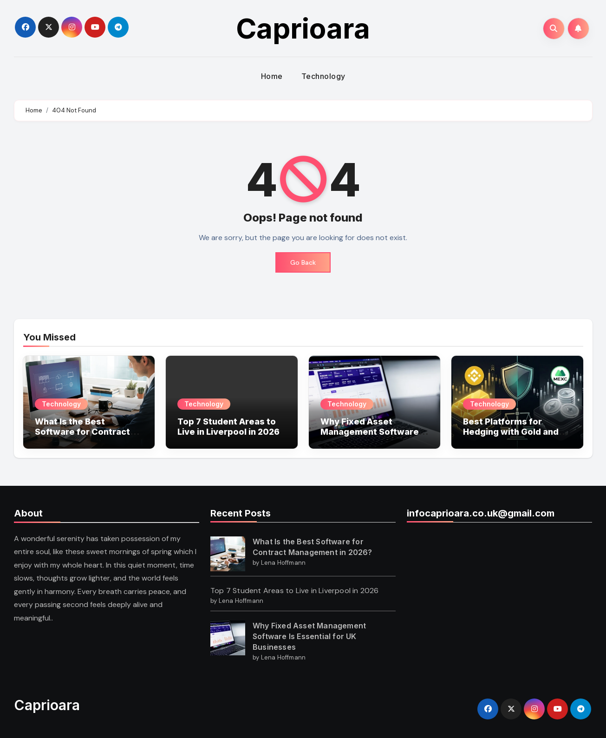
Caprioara (303, 28)
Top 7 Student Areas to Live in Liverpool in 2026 (228, 427)
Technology (323, 76)
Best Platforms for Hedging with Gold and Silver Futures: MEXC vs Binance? (514, 437)
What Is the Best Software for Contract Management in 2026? (82, 431)
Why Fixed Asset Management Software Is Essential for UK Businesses (374, 437)
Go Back (303, 262)
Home (272, 76)
